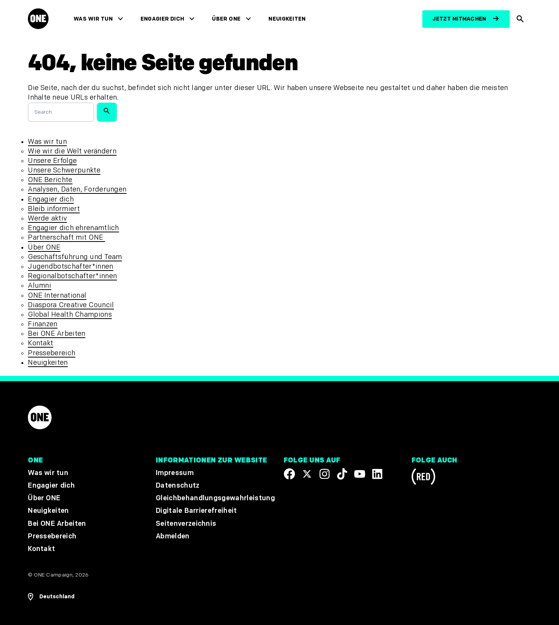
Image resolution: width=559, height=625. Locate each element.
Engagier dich (162, 19)
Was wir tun (93, 19)
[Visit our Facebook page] (289, 474)
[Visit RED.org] (423, 478)
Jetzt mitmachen (459, 19)
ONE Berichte (50, 180)
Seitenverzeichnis (186, 523)
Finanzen (43, 324)
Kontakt (40, 343)
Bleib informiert (54, 209)
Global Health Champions (70, 315)
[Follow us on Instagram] (324, 474)
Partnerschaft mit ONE (66, 238)
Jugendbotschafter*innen (70, 267)
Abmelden (173, 536)
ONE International (57, 296)
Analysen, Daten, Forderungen (77, 189)
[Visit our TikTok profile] (342, 474)
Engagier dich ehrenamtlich (73, 228)
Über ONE (226, 19)
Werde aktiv (47, 218)
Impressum (175, 473)
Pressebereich (51, 353)
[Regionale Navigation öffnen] (51, 597)
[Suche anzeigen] (520, 19)
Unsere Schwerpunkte (64, 170)
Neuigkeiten (287, 19)
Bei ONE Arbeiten (56, 334)
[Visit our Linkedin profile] (377, 474)
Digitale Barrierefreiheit (196, 511)
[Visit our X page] (307, 474)
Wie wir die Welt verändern (72, 151)
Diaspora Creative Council (71, 305)
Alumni (39, 286)
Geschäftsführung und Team (75, 257)
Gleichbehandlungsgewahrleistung (215, 498)
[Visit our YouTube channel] (359, 474)
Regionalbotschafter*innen (72, 276)
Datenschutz (178, 486)
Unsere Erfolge (52, 161)
